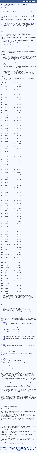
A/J (3, 325)
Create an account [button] (31, 1)
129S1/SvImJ (5, 322)
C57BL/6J (4, 337)
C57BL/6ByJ (5, 339)
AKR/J (3, 328)
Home (2, 5)
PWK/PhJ (4, 359)
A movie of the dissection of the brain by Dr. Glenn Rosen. (13, 42)
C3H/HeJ (4, 335)
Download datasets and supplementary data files (10, 7)
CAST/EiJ (4, 342)
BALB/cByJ (4, 330)
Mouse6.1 (27, 410)
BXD (3, 295)
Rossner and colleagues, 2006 (8, 40)
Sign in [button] (25, 1)
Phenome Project (25, 306)
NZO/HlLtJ (4, 354)
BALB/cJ (4, 332)
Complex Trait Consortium (13, 309)
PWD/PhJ (4, 357)
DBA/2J (4, 344)
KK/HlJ (4, 347)
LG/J (3, 350)
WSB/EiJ (4, 361)
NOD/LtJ (4, 352)
